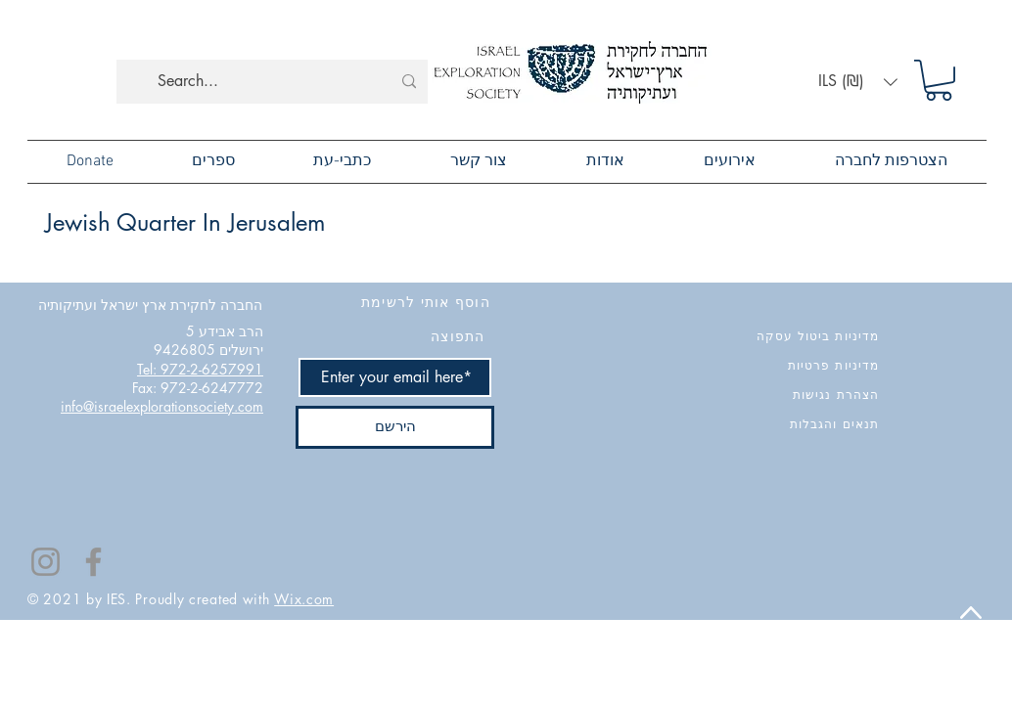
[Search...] (274, 82)
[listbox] (857, 82)
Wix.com (304, 599)
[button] (857, 82)
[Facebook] (93, 562)
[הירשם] (395, 427)
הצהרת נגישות (836, 394)
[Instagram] (45, 562)
